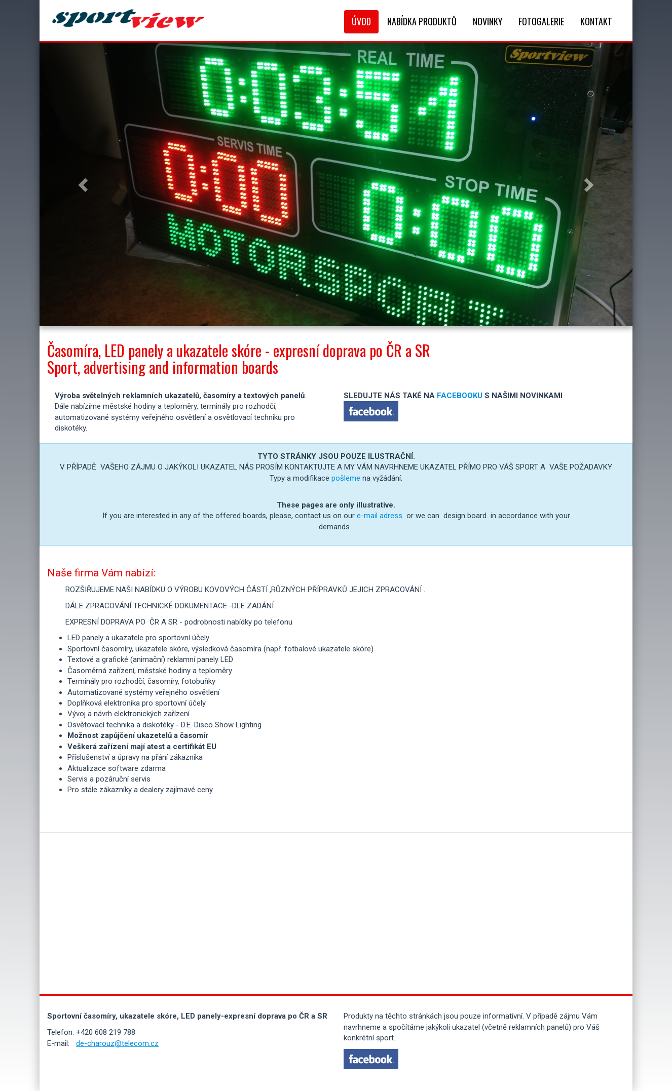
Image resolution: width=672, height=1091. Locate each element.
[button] (84, 184)
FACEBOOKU (459, 395)
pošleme (345, 478)
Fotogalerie (541, 21)
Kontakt (596, 21)
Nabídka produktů (422, 21)
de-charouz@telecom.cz (117, 1043)
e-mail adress (379, 515)
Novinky (487, 21)
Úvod (361, 21)
